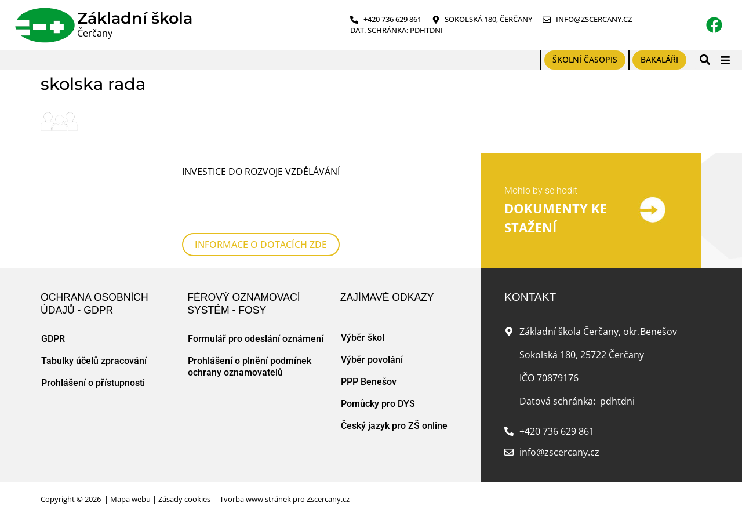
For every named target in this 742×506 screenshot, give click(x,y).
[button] (704, 60)
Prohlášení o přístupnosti (93, 368)
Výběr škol (362, 323)
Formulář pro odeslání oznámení (255, 324)
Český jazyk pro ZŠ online (394, 411)
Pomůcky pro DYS (378, 389)
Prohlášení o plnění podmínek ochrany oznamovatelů (249, 352)
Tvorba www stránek (255, 485)
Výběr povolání (372, 345)
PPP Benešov (369, 367)
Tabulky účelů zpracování (94, 346)
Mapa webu (130, 485)
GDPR (53, 324)
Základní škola (134, 18)
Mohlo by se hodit (540, 182)
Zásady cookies (184, 485)
